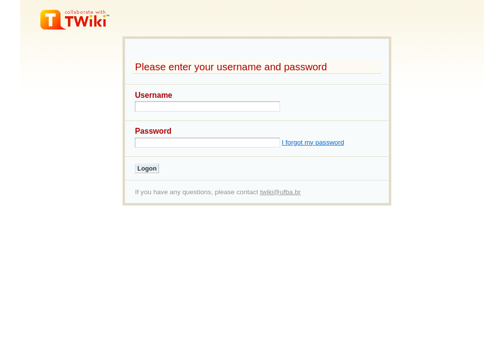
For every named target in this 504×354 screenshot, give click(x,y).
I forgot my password (313, 142)
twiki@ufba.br (280, 192)
